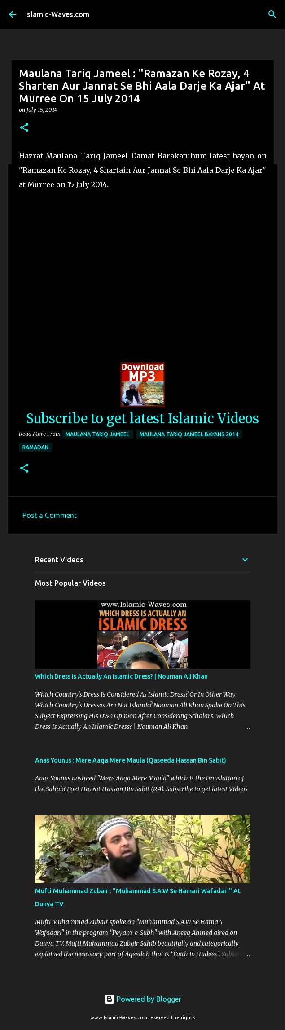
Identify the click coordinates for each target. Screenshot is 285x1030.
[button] (24, 128)
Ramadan (35, 447)
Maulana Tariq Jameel (97, 434)
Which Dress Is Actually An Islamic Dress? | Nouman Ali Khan (121, 676)
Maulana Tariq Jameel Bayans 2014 (189, 434)
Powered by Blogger (142, 999)
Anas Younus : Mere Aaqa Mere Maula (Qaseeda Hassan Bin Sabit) (130, 760)
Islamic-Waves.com (57, 14)
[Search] (272, 14)
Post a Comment (49, 515)
